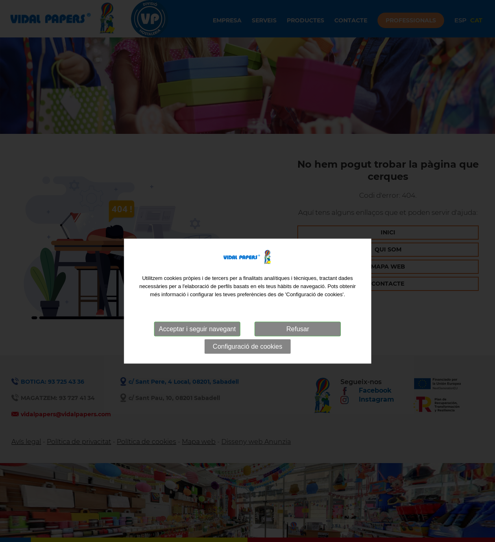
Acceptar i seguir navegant (197, 341)
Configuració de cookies (247, 359)
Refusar (297, 341)
